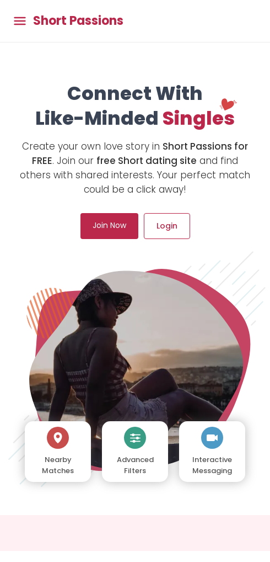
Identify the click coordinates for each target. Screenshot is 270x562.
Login (166, 225)
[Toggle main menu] (19, 21)
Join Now (109, 225)
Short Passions (78, 21)
